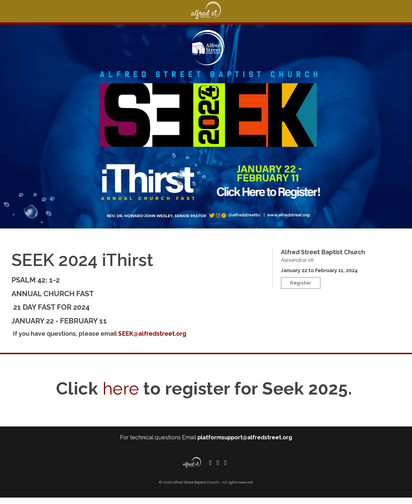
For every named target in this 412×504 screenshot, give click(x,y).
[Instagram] (225, 469)
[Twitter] (218, 469)
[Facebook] (210, 469)
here (121, 395)
